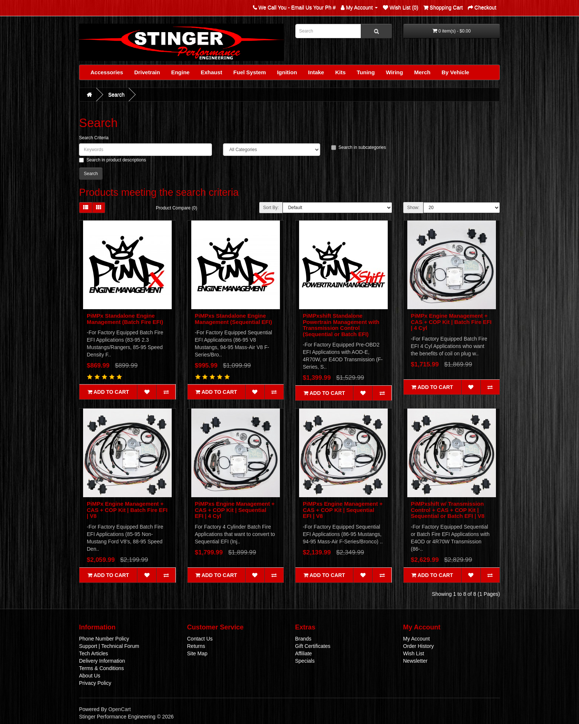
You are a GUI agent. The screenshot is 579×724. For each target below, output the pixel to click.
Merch (422, 72)
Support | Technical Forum (109, 646)
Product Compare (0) (176, 208)
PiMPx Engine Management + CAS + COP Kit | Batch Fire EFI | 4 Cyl (451, 322)
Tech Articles (93, 653)
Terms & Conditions (101, 668)
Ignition (287, 72)
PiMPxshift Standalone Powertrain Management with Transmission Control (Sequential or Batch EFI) (341, 325)
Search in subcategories (358, 147)
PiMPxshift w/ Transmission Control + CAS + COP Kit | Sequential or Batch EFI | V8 (447, 510)
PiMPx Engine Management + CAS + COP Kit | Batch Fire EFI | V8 (127, 510)
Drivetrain (147, 72)
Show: (413, 207)
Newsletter (415, 661)
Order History (418, 646)
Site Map (197, 653)
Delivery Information (102, 661)
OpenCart (119, 709)
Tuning (366, 72)
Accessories (106, 72)
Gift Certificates (312, 646)
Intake (316, 72)
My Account (416, 639)
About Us (89, 676)
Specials (305, 661)
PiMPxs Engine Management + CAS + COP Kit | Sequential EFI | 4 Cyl (235, 510)
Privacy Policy (95, 683)
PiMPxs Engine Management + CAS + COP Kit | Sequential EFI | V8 (343, 510)
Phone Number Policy (104, 639)
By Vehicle (455, 72)
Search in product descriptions (112, 160)
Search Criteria (94, 137)
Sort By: (271, 207)
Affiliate (303, 653)
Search (116, 95)
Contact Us (200, 639)
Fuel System (249, 72)
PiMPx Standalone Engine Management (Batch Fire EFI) (125, 319)
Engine (180, 72)
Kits (340, 72)
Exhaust (211, 72)
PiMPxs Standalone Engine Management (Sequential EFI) (233, 319)
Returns (196, 646)
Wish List (413, 653)
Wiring (394, 72)
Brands (303, 639)
